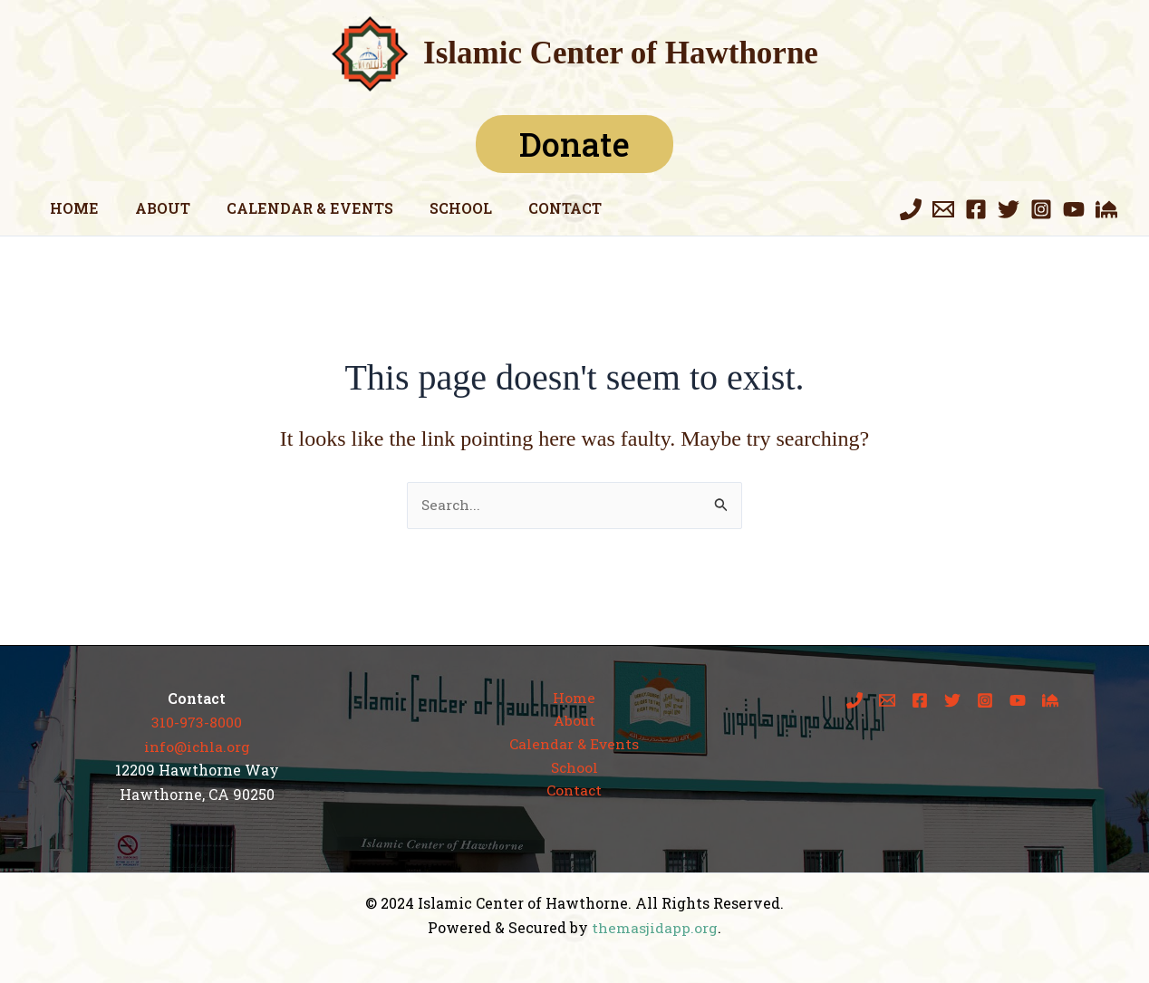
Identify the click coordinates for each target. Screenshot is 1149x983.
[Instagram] (1041, 209)
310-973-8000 (196, 722)
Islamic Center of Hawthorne (620, 53)
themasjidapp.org (655, 927)
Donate (574, 144)
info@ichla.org (197, 746)
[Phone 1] (911, 209)
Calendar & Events (291, 207)
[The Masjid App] (1106, 209)
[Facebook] (976, 209)
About (151, 207)
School (435, 207)
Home (70, 207)
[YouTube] (1074, 209)
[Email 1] (943, 209)
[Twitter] (1008, 209)
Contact (532, 207)
